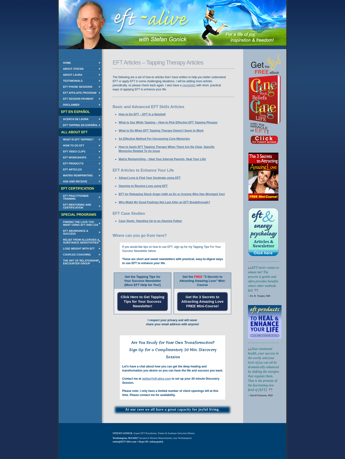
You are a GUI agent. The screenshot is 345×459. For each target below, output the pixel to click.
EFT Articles (72, 169)
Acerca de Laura (76, 119)
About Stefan (73, 68)
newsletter (189, 85)
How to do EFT (73, 145)
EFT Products (73, 163)
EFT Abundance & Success (75, 232)
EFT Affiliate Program (79, 92)
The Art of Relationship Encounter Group (81, 262)
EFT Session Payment (78, 98)
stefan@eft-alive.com (156, 378)
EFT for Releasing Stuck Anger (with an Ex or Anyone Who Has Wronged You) (172, 194)
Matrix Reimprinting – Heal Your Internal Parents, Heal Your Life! (162, 159)
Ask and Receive (75, 181)
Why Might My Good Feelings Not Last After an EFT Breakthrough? (164, 202)
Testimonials (73, 80)
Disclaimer (71, 104)
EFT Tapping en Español (80, 125)
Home (67, 62)
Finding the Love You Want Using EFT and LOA (80, 223)
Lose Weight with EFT (79, 248)
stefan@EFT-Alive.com (124, 441)
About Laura (72, 74)
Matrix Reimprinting (78, 175)
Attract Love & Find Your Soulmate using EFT (150, 178)
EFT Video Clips (74, 151)
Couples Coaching (77, 254)
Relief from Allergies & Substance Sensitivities (81, 241)
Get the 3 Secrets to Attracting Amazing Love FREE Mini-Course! (202, 301)
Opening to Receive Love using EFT (143, 186)
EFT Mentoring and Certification (77, 206)
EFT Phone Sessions (77, 86)
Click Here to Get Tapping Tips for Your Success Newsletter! (142, 301)
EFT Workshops (74, 157)
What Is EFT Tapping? (78, 139)
